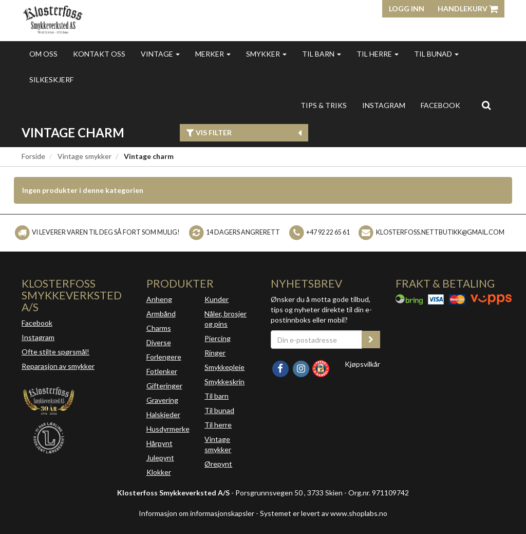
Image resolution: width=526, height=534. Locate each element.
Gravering (162, 400)
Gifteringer (164, 385)
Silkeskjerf (51, 79)
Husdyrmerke (168, 428)
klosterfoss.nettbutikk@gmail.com (440, 232)
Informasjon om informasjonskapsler (196, 513)
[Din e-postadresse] (316, 339)
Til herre (377, 53)
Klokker (158, 472)
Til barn (321, 53)
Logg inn (406, 8)
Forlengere (163, 356)
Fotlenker (161, 371)
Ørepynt (218, 463)
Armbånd (161, 313)
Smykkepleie (224, 367)
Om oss (43, 53)
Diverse (158, 342)
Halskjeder (163, 414)
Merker (213, 53)
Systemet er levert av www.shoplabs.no (323, 513)
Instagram (38, 337)
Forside (33, 156)
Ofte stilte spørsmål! (55, 351)
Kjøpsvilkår (362, 364)
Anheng (159, 299)
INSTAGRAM (383, 105)
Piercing (217, 338)
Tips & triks (323, 105)
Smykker (266, 53)
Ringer (215, 352)
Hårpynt (159, 443)
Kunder (216, 299)
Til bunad (436, 53)
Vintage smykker (84, 156)
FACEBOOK (440, 105)
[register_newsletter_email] (371, 339)
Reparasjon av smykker (58, 366)
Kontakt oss (99, 53)
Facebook (37, 322)
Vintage (160, 53)
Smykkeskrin (224, 381)
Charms (158, 328)
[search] (486, 105)
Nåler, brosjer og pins (225, 318)
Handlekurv (468, 8)
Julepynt (160, 457)
